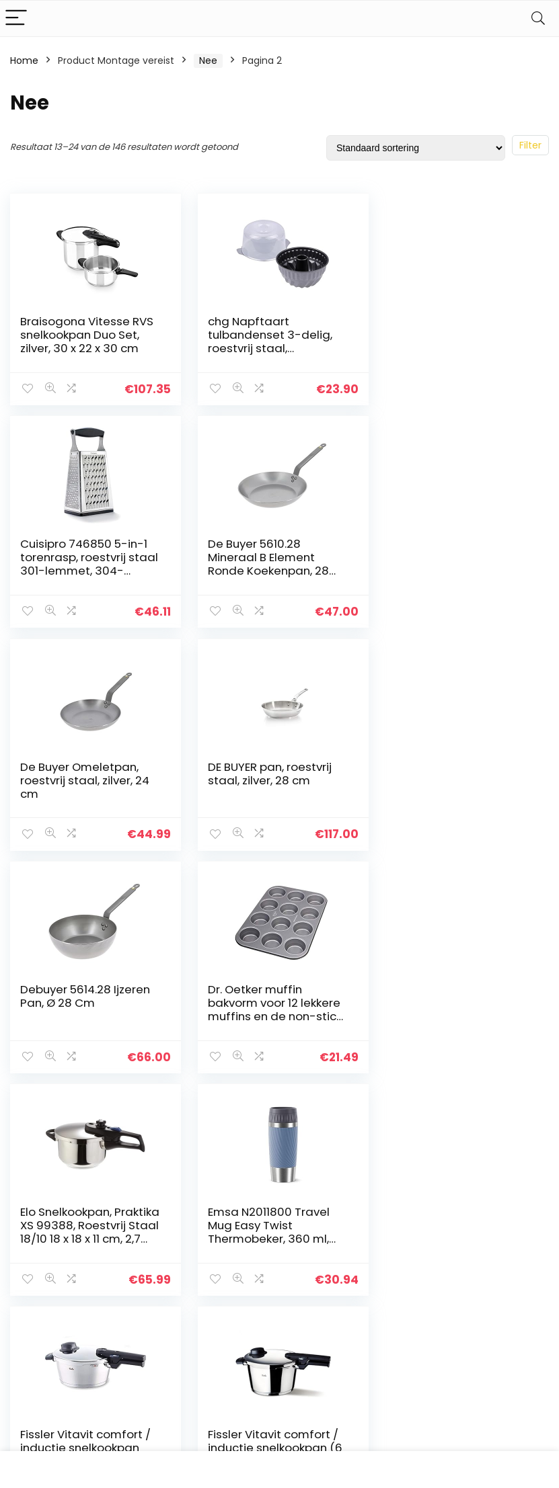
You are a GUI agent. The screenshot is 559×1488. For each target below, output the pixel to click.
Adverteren (221, 1328)
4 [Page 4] (257, 1108)
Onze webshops (232, 1309)
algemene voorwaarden (313, 1259)
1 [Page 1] (190, 1108)
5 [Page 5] (279, 1108)
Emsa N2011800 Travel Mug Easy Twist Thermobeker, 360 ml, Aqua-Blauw (81, 1009)
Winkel (210, 1271)
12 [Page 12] (346, 1108)
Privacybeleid (313, 1234)
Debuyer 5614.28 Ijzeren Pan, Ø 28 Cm (85, 773)
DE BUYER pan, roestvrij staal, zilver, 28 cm (452, 550)
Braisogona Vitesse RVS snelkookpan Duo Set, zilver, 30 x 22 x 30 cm (86, 334)
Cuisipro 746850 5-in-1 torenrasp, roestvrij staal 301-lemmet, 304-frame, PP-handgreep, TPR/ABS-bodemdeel (459, 348)
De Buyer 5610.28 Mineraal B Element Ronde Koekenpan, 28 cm (80, 564)
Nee (208, 60)
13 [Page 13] (368, 1108)
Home (24, 60)
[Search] (538, 18)
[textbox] (464, 1238)
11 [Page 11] (324, 1108)
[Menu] (16, 18)
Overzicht (218, 1252)
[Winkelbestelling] (415, 148)
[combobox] (464, 1237)
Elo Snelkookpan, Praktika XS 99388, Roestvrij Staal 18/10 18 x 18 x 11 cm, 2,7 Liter (456, 786)
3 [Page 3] (235, 1108)
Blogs (207, 1290)
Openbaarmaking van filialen (324, 1290)
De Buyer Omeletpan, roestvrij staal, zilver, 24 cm (269, 557)
